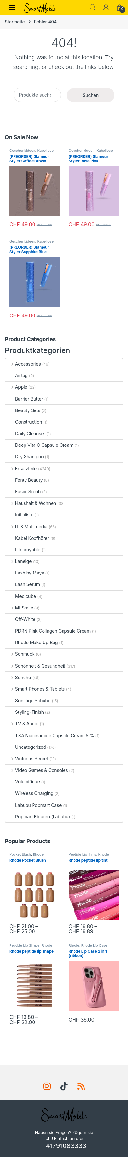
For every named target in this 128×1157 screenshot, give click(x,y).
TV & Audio (21, 723)
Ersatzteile (21, 468)
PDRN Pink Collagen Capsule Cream (48, 631)
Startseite (15, 21)
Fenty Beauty (24, 480)
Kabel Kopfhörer (27, 538)
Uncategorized (25, 747)
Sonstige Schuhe (28, 700)
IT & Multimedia (26, 526)
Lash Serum (22, 584)
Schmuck (19, 654)
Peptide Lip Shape (24, 945)
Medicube (20, 596)
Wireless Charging (29, 793)
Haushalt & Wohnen (30, 503)
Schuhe (18, 677)
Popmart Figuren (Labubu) (37, 816)
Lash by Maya (24, 572)
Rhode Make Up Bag (31, 642)
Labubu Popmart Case (33, 805)
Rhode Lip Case (94, 945)
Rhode (38, 854)
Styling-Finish (24, 712)
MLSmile (19, 607)
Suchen (91, 95)
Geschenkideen (22, 150)
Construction (23, 422)
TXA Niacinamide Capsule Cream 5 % (49, 735)
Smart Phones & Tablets (35, 689)
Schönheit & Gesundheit (35, 666)
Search (92, 7)
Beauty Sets (22, 410)
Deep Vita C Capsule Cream (39, 445)
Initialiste (19, 514)
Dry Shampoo (24, 456)
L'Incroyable (22, 549)
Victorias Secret (26, 758)
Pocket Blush (20, 854)
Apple (16, 387)
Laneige (18, 561)
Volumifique (22, 781)
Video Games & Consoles (36, 770)
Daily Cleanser (25, 433)
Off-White (20, 619)
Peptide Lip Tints (82, 854)
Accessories (23, 364)
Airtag (16, 375)
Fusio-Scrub (23, 491)
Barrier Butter (24, 398)
